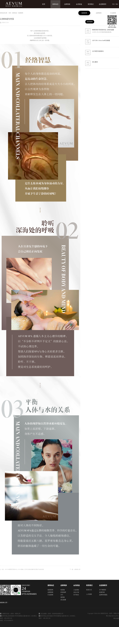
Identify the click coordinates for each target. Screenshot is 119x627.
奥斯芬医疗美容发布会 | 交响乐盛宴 (103, 30)
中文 (113, 4)
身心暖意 (95, 62)
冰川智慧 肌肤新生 (98, 51)
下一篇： (75, 569)
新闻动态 (14, 13)
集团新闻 (20, 13)
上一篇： (22, 569)
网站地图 (116, 618)
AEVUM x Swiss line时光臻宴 (101, 40)
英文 (117, 4)
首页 (43, 4)
